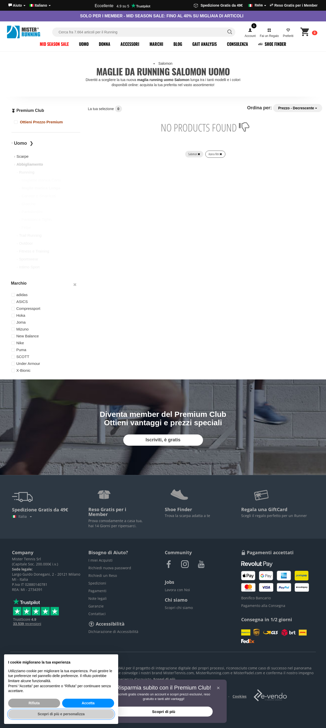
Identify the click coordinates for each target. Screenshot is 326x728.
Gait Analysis (204, 44)
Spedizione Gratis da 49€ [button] (230, 5)
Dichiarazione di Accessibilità (113, 631)
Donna (104, 44)
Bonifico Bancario (256, 597)
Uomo (84, 44)
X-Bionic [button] (21, 370)
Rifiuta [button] (34, 703)
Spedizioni (97, 583)
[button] (17, 5)
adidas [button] (19, 295)
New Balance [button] (25, 336)
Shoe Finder (272, 44)
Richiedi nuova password (109, 567)
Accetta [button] (88, 703)
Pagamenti (97, 590)
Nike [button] (17, 343)
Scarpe (23, 156)
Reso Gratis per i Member (294, 5)
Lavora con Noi (177, 589)
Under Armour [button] (25, 363)
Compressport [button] (25, 308)
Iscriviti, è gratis (162, 439)
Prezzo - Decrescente (297, 108)
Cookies (240, 696)
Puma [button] (18, 350)
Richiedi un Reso (102, 575)
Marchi (156, 44)
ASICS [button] (19, 301)
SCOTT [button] (20, 356)
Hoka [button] (18, 315)
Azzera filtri (215, 154)
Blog (177, 44)
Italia (22, 516)
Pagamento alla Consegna (263, 605)
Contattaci (97, 613)
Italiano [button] (40, 5)
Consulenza (237, 44)
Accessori (129, 44)
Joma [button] (18, 322)
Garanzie (96, 606)
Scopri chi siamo (179, 607)
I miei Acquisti (100, 560)
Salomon (194, 154)
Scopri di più (163, 711)
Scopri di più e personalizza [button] (61, 714)
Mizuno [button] (20, 329)
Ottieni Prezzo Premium (38, 122)
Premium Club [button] (27, 110)
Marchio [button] (18, 283)
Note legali (97, 598)
